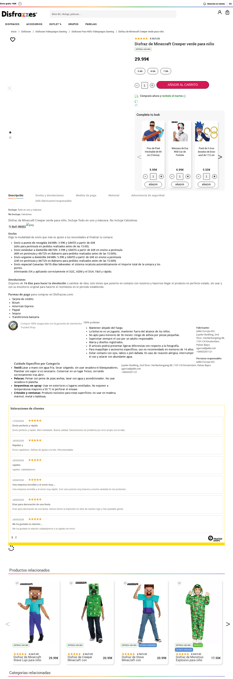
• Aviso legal (17, 632)
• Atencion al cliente (23, 637)
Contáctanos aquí (95, 618)
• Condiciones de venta (24, 628)
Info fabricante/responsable (54, 200)
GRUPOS (73, 24)
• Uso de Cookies (20, 641)
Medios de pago (86, 195)
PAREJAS (91, 24)
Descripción (15, 195)
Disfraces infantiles (120, 515)
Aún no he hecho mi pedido (179, 614)
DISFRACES (12, 24)
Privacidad (36, 632)
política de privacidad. (130, 570)
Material (113, 195)
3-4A (139, 71)
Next (219, 156)
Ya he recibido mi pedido (178, 623)
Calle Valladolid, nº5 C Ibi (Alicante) (176, 642)
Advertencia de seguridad (148, 195)
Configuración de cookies (28, 646)
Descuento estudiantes (26, 618)
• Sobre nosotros (20, 623)
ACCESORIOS (34, 24)
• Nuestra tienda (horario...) (28, 614)
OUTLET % (55, 24)
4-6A (152, 71)
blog (94, 594)
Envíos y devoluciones (50, 195)
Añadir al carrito (183, 84)
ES (230, 3)
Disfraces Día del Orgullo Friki (80, 515)
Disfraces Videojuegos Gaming (32, 515)
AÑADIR (153, 184)
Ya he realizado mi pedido (179, 618)
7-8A (165, 71)
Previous (138, 156)
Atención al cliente (214, 3)
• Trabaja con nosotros (24, 650)
